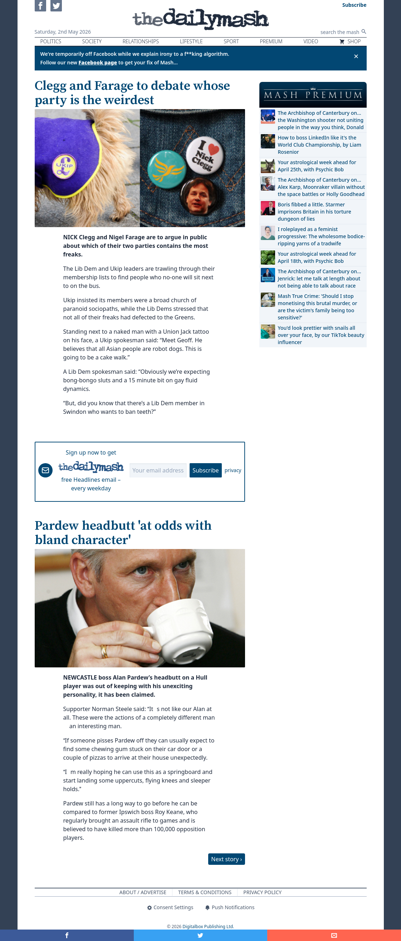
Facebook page (98, 62)
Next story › (226, 859)
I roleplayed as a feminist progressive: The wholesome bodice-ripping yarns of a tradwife (321, 236)
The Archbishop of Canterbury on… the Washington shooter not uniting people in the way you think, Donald (321, 120)
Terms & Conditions (204, 892)
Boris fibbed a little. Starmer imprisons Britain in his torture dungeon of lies (314, 211)
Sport (231, 41)
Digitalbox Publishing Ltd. (208, 926)
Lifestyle (191, 41)
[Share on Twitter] (201, 935)
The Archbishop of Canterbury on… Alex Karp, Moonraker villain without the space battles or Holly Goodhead (321, 186)
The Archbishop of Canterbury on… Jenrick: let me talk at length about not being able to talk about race (319, 278)
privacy (233, 470)
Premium (271, 41)
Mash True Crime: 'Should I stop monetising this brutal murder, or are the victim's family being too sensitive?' (317, 307)
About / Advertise (142, 892)
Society (92, 41)
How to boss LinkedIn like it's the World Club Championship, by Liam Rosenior (319, 144)
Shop (350, 41)
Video (310, 41)
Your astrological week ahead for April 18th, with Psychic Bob (317, 257)
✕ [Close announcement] (356, 56)
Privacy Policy (262, 892)
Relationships (141, 41)
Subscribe (205, 470)
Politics (51, 41)
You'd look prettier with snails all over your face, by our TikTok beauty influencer (321, 334)
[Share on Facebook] (67, 935)
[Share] (334, 935)
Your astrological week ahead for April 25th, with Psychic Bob (317, 166)
